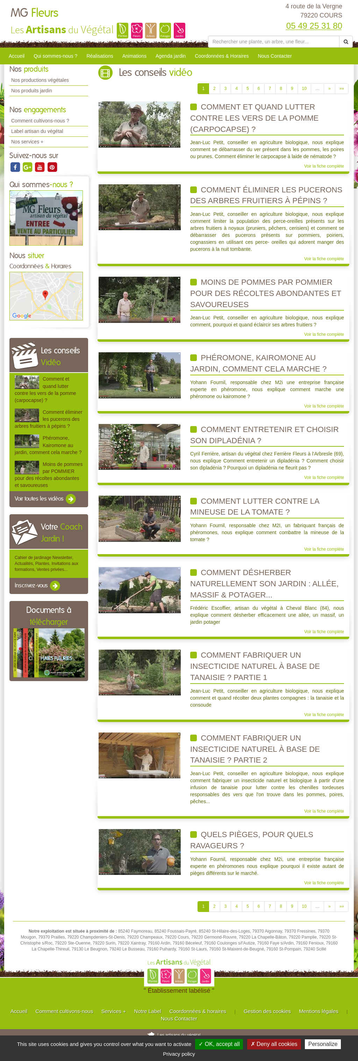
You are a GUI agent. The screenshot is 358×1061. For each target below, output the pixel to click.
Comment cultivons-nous (64, 1011)
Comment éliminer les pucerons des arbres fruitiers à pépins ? (49, 419)
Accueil (16, 56)
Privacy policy (179, 1054)
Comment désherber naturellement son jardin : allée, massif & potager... (264, 583)
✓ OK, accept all (219, 1044)
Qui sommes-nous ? (55, 56)
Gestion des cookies (267, 1011)
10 (304, 88)
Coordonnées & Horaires (222, 56)
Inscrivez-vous (38, 586)
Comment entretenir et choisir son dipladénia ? (264, 435)
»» (341, 88)
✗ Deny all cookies (274, 1044)
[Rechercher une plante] (273, 42)
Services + (113, 1011)
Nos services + (27, 141)
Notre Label (148, 1011)
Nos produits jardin (31, 90)
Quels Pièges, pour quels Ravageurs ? (251, 840)
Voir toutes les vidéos (46, 499)
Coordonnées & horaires (197, 1011)
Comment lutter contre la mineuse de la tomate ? (255, 507)
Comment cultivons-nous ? (40, 120)
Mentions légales (318, 1011)
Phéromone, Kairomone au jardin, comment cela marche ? (48, 445)
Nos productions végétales (40, 80)
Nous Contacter (275, 56)
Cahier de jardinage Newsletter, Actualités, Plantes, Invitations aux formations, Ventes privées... (46, 563)
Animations (134, 56)
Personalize (323, 1044)
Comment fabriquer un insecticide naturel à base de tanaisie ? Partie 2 (255, 749)
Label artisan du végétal (37, 131)
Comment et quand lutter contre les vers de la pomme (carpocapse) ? (254, 117)
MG (34, 13)
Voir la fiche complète (324, 166)
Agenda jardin (171, 56)
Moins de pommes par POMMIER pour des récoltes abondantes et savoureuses (265, 293)
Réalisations (99, 56)
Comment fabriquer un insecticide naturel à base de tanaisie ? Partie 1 (255, 666)
